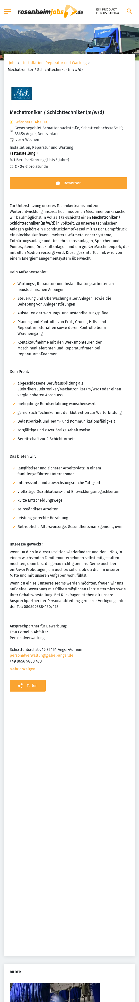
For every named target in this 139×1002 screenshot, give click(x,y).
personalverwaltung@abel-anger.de (41, 655)
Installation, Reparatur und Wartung (55, 62)
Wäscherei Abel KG (32, 122)
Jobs (12, 62)
